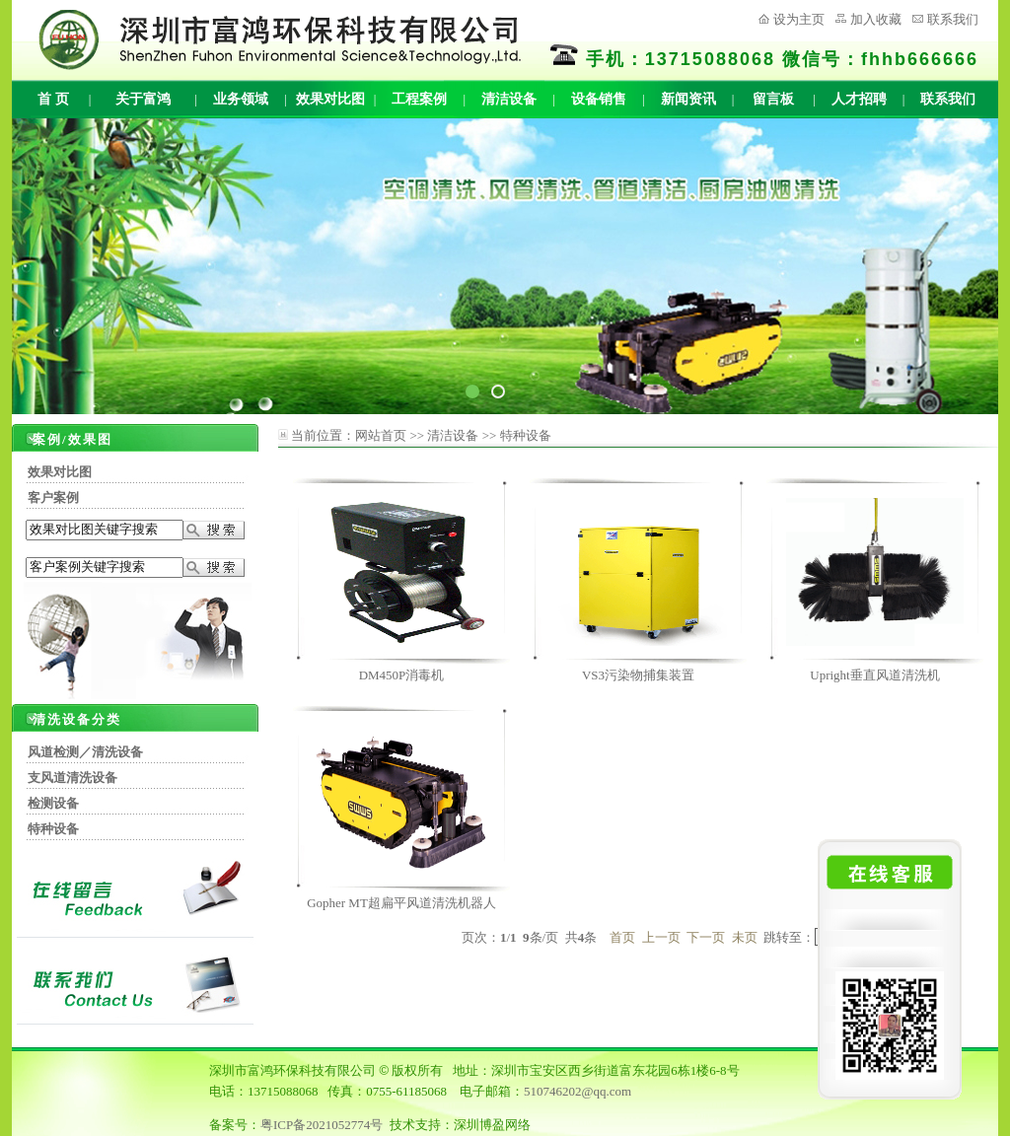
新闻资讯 (688, 99)
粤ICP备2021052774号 (321, 1124)
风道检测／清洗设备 (85, 752)
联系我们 (952, 19)
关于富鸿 (143, 99)
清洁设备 (509, 99)
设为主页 (799, 19)
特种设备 (53, 828)
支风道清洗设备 (72, 777)
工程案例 (419, 99)
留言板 (773, 99)
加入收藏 (876, 19)
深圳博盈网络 (492, 1124)
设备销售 (598, 99)
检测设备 (53, 803)
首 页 (53, 99)
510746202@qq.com (577, 1091)
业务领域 (240, 99)
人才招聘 (859, 99)
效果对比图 (330, 99)
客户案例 (53, 497)
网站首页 (380, 435)
